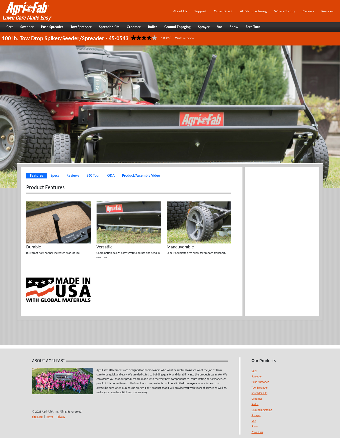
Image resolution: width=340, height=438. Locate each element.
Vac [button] (219, 27)
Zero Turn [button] (253, 27)
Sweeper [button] (27, 27)
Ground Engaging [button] (177, 27)
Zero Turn (257, 432)
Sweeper (257, 376)
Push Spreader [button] (52, 27)
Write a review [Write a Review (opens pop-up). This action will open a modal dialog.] (184, 38)
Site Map (37, 416)
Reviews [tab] (73, 175)
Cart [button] (9, 27)
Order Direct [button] (223, 11)
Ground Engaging (262, 410)
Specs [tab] (55, 175)
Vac (254, 421)
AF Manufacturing (253, 11)
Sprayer (256, 415)
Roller (255, 404)
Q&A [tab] (111, 175)
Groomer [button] (133, 27)
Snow (255, 426)
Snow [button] (234, 27)
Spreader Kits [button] (109, 27)
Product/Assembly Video (141, 175)
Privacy (61, 416)
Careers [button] (308, 11)
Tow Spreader (260, 387)
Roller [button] (152, 27)
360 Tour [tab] (93, 175)
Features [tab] (36, 175)
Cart (254, 370)
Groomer (257, 398)
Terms (49, 416)
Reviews (327, 11)
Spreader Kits (259, 393)
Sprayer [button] (204, 27)
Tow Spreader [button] (81, 27)
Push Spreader (260, 382)
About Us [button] (180, 11)
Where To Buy (284, 11)
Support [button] (200, 11)
